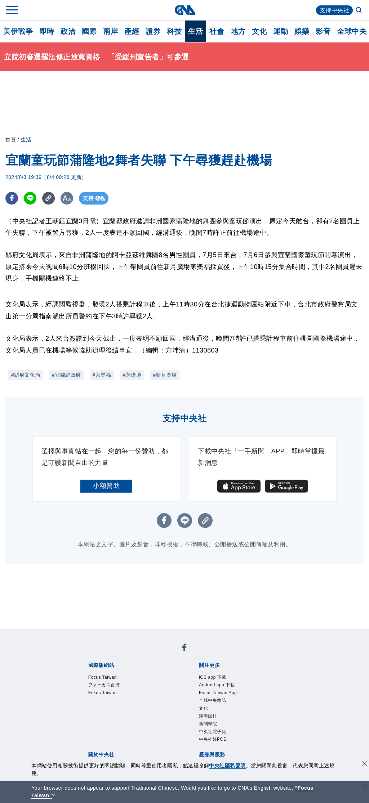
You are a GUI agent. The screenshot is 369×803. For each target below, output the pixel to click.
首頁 (10, 140)
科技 (174, 31)
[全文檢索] (360, 11)
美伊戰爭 (18, 31)
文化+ (205, 708)
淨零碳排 (208, 716)
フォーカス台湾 (104, 684)
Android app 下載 (217, 684)
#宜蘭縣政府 (66, 375)
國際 (89, 31)
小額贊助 (106, 485)
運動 (280, 31)
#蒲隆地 (132, 375)
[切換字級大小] (67, 198)
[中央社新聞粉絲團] (184, 648)
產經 (131, 31)
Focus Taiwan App (218, 692)
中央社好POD (213, 739)
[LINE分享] (30, 198)
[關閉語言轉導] (364, 787)
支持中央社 (335, 10)
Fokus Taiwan (102, 692)
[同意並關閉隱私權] (364, 764)
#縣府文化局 (25, 375)
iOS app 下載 (212, 677)
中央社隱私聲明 (227, 765)
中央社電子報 (212, 731)
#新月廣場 (165, 375)
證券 (153, 31)
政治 (68, 31)
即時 (46, 31)
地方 (238, 31)
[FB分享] (11, 198)
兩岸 (110, 31)
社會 (216, 31)
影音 (323, 31)
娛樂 (301, 31)
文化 (259, 31)
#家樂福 (102, 375)
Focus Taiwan (102, 677)
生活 (195, 31)
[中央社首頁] (185, 10)
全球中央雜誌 (212, 700)
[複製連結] (48, 198)
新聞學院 (208, 723)
